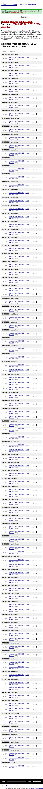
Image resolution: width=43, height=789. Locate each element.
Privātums (32, 5)
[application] (21, 781)
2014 (9, 27)
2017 (32, 24)
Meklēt (24, 17)
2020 (15, 24)
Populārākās (26, 21)
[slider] (16, 781)
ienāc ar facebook (17, 13)
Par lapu (23, 5)
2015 (3, 27)
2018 (26, 24)
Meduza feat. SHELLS (16, 57)
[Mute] (33, 781)
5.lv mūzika (9, 4)
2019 (20, 24)
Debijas (14, 21)
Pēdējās (5, 21)
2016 (38, 24)
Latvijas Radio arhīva (35, 788)
